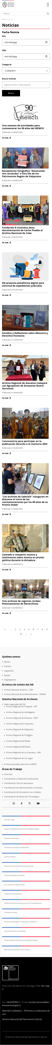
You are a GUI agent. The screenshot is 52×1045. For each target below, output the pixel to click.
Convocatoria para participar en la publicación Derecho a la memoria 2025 (24, 442)
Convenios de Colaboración (14, 884)
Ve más (6, 138)
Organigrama (10, 679)
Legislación (9, 671)
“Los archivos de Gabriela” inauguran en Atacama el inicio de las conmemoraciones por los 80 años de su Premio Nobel (25, 500)
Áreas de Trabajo (12, 769)
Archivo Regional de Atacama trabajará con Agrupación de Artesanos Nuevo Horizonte (24, 385)
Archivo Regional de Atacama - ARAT (22, 718)
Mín (4, 36)
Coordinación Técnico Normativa (18, 783)
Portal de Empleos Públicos (14, 875)
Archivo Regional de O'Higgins (19, 735)
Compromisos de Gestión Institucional (18, 866)
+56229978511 (13, 1002)
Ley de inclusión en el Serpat (15, 931)
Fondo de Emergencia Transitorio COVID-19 (20, 922)
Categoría (6, 64)
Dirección (8, 774)
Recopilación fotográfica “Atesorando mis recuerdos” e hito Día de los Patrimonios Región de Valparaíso (23, 173)
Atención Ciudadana (12, 1010)
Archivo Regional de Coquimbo (19, 724)
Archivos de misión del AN (17, 684)
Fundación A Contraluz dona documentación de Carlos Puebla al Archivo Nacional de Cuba (22, 230)
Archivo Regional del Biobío (18, 747)
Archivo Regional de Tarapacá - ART (21, 706)
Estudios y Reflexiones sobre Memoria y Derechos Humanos (25, 334)
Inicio (4, 19)
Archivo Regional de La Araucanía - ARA (23, 752)
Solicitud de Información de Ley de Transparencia (22, 903)
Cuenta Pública (9, 857)
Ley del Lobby (9, 819)
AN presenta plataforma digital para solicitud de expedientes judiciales (23, 284)
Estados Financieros (11, 838)
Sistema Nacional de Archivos (19, 699)
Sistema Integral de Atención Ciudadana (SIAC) (21, 829)
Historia (7, 666)
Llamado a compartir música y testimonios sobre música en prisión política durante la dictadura (23, 557)
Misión (7, 662)
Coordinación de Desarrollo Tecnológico (21, 796)
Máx (4, 50)
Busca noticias (9, 78)
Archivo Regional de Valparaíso (19, 729)
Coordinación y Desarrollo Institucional (21, 779)
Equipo (7, 675)
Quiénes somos (11, 656)
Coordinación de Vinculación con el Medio (22, 792)
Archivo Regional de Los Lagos (19, 758)
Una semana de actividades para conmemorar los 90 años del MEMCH (23, 127)
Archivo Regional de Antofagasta (20, 712)
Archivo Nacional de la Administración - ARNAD (25, 694)
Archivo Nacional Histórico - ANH (18, 690)
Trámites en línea (10, 912)
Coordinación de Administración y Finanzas (23, 787)
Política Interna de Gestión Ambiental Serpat (21, 940)
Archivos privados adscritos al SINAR (20, 764)
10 (21, 634)
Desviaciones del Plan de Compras (17, 949)
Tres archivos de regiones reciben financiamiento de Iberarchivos (21, 602)
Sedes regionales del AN (14, 704)
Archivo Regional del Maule (18, 741)
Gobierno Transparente (13, 894)
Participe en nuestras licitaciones (16, 847)
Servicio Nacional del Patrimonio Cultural (22, 1019)
